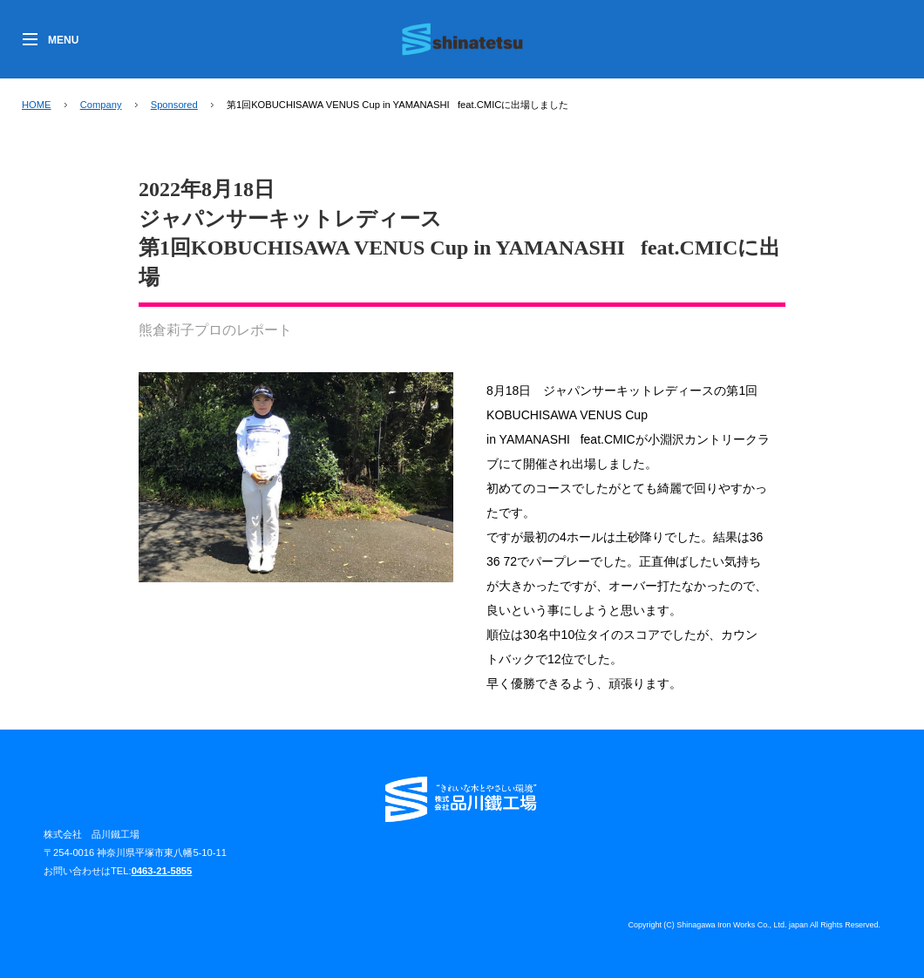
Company (101, 104)
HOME (36, 104)
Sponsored (174, 104)
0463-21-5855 (162, 871)
